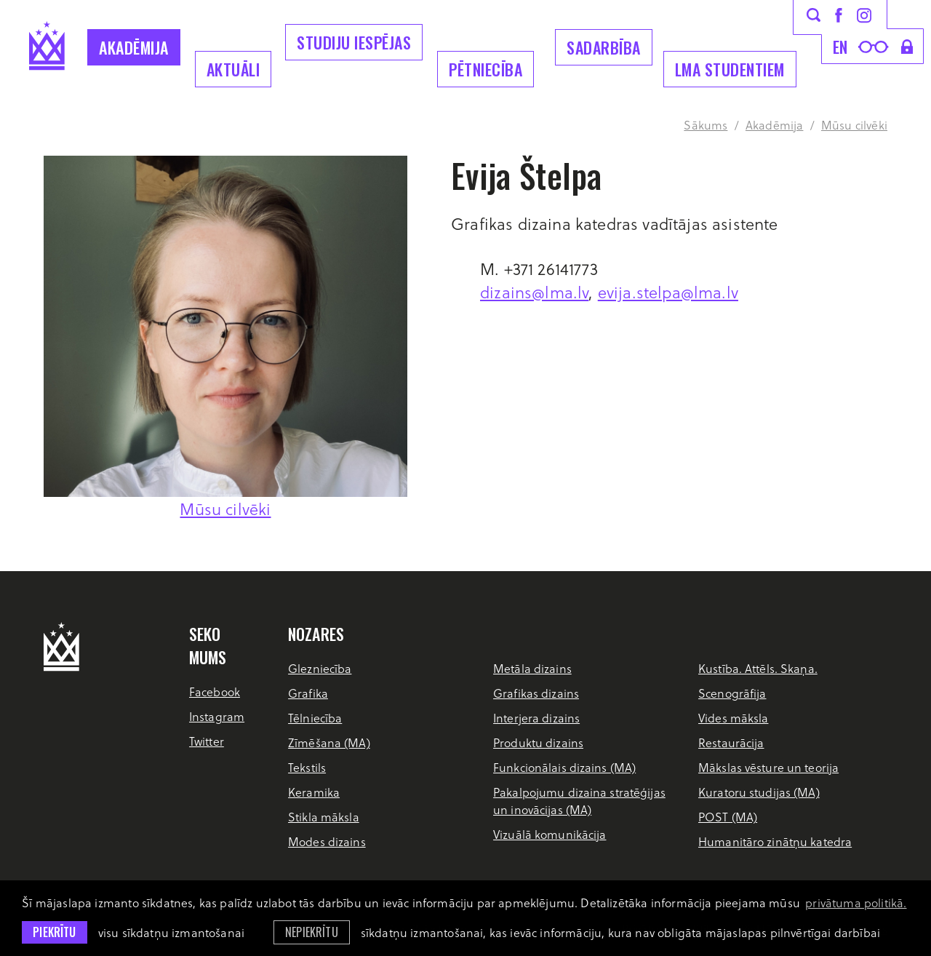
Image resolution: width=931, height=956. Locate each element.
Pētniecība (485, 69)
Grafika (308, 693)
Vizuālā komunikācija (549, 834)
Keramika (314, 792)
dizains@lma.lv (534, 291)
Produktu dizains (538, 742)
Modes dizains (327, 841)
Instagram (216, 716)
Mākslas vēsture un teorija (768, 767)
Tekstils (307, 767)
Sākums (705, 124)
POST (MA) (727, 816)
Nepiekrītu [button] (311, 932)
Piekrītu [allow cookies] (54, 932)
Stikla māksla (323, 816)
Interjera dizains (536, 717)
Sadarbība (604, 47)
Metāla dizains (532, 668)
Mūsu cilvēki (854, 124)
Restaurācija (731, 742)
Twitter (206, 741)
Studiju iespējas (354, 42)
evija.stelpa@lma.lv (668, 291)
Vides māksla (733, 717)
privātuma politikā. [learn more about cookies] (855, 902)
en (840, 46)
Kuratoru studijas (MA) (759, 792)
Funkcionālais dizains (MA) (564, 767)
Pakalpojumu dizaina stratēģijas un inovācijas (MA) (579, 801)
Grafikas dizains (536, 693)
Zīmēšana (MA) (329, 742)
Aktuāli (233, 69)
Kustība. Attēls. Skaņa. (758, 668)
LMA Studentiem (730, 69)
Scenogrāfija (732, 693)
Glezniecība (319, 668)
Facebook (214, 691)
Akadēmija (134, 47)
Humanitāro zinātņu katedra (775, 841)
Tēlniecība (315, 717)
